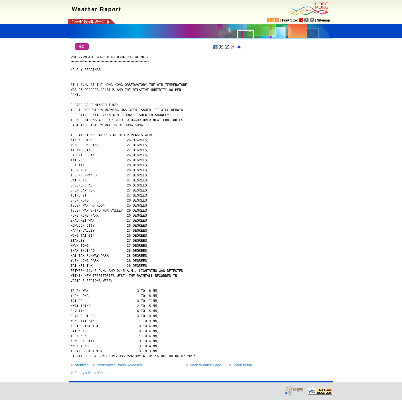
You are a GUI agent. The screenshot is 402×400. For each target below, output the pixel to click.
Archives (82, 365)
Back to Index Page (205, 365)
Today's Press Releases (94, 373)
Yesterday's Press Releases (119, 365)
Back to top (243, 365)
